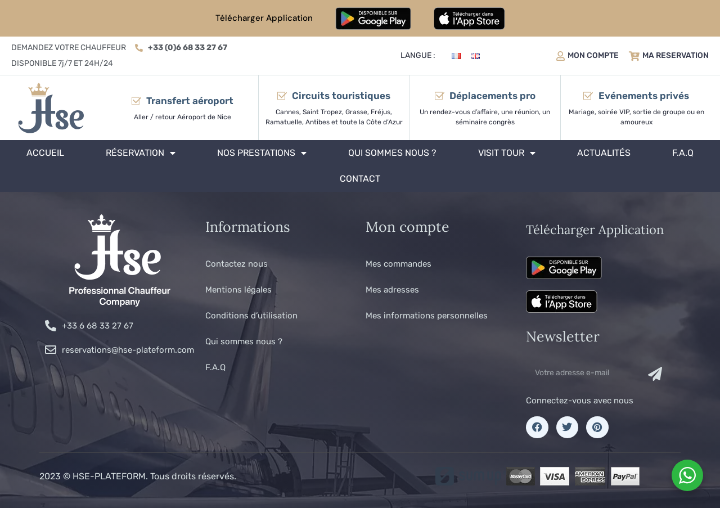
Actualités (604, 152)
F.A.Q (683, 152)
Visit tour (507, 153)
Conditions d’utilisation (251, 316)
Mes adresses (392, 290)
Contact (360, 178)
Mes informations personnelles (427, 316)
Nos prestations (262, 153)
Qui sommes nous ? (392, 152)
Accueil (45, 152)
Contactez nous (236, 264)
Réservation (141, 153)
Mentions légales (238, 290)
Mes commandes (398, 264)
